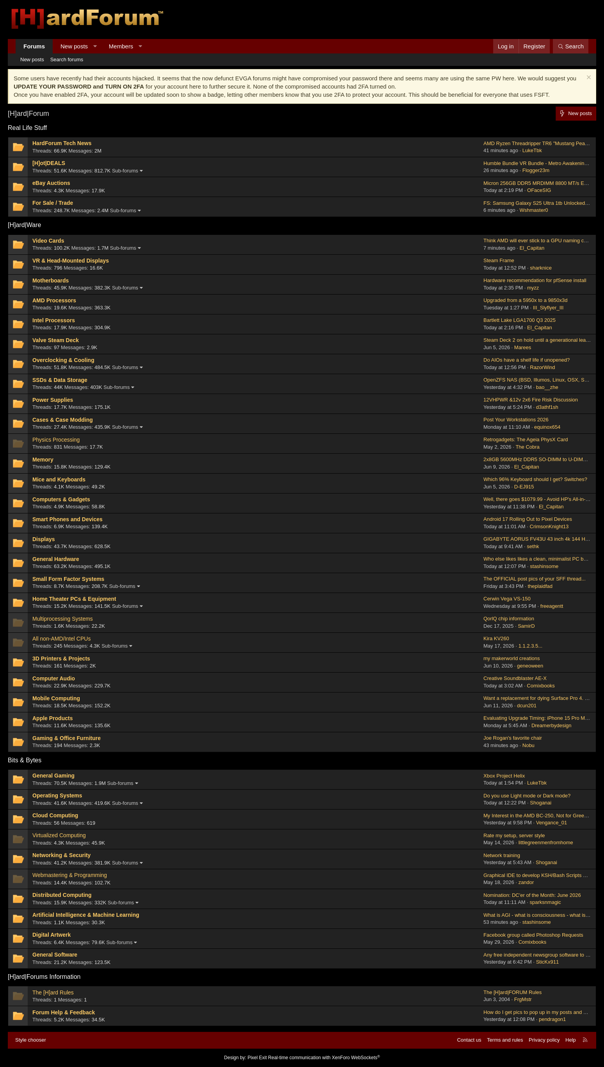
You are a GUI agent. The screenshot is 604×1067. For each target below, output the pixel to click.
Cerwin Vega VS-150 (507, 599)
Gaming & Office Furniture (66, 738)
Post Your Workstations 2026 (516, 420)
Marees (522, 347)
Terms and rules (505, 1040)
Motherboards (50, 280)
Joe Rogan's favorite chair (512, 738)
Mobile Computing (56, 698)
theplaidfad (540, 586)
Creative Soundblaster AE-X (515, 678)
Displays (43, 539)
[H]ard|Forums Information (44, 976)
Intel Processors (53, 320)
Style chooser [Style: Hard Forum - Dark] (30, 1040)
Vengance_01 (551, 823)
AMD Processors (54, 300)
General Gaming (53, 775)
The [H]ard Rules (53, 992)
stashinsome (544, 566)
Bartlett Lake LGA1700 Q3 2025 (519, 320)
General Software (54, 955)
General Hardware (55, 559)
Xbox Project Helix (504, 776)
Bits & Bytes (24, 760)
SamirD (526, 626)
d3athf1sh (547, 407)
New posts (74, 46)
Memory (42, 459)
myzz (533, 288)
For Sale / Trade (52, 203)
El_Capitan (532, 248)
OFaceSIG (539, 190)
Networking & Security (61, 855)
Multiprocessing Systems (62, 619)
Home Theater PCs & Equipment (74, 599)
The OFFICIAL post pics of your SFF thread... (534, 579)
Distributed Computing (62, 895)
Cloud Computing (55, 815)
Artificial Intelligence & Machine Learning (85, 915)
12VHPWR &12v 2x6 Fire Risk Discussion (530, 400)
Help (570, 1040)
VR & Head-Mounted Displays (70, 260)
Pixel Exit (256, 1057)
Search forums (66, 59)
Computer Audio (53, 678)
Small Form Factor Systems (68, 579)
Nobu (528, 745)
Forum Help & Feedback (63, 1012)
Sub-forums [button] (125, 171)
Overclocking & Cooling (63, 360)
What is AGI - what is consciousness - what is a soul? (543, 915)
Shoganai (540, 803)
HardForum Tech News (61, 143)
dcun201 (526, 705)
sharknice (541, 268)
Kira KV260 (496, 638)
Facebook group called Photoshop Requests (533, 935)
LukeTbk (532, 150)
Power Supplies (52, 400)
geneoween (530, 666)
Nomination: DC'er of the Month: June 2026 (532, 895)
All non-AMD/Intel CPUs (61, 639)
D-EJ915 (524, 487)
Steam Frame (498, 260)
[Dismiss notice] (587, 78)
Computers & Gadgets (61, 499)
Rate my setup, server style (514, 835)
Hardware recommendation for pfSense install (534, 280)
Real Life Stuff (27, 127)
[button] (95, 46)
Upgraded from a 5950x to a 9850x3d (525, 300)
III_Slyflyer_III (548, 308)
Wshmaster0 (534, 210)
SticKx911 (547, 962)
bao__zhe (547, 387)
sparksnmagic (545, 902)
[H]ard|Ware (24, 225)
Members (121, 46)
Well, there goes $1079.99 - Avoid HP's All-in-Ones (540, 499)
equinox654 (547, 427)
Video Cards (48, 241)
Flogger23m (535, 170)
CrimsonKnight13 (549, 526)
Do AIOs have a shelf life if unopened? (526, 360)
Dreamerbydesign (551, 725)
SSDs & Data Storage (59, 380)
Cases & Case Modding (62, 420)
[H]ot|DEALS (48, 163)
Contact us (469, 1040)
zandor (526, 882)
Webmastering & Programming (69, 875)
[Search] (570, 46)
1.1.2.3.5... (530, 646)
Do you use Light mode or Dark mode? (526, 796)
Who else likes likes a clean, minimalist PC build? (538, 559)
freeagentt (551, 606)
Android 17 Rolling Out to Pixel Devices (527, 519)
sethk (533, 546)
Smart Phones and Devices (67, 519)
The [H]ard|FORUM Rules (512, 992)
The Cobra (527, 447)
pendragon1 (552, 1019)
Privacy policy (544, 1040)
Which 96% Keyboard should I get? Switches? (535, 479)
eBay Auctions (51, 183)
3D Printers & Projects (61, 658)
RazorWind (542, 367)
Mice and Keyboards (58, 479)
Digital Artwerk (51, 935)
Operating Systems (57, 795)
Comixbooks (541, 686)
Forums (34, 46)
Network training (501, 855)
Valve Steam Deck (55, 340)
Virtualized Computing (59, 835)
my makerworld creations (511, 658)
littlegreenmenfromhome (546, 842)
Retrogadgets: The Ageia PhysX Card (525, 439)
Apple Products (52, 718)
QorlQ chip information (508, 618)
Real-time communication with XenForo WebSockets (324, 1057)
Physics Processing (56, 440)
